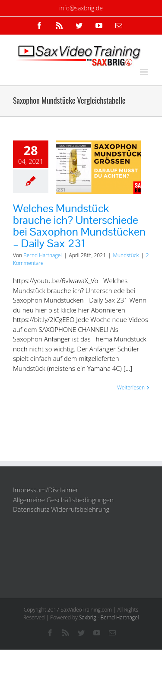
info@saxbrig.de (81, 8)
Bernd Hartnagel (42, 255)
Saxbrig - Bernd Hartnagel (109, 617)
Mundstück (126, 255)
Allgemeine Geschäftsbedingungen (63, 499)
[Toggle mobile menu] (144, 72)
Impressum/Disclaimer (45, 489)
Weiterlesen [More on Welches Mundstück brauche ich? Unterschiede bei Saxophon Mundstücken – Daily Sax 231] (131, 387)
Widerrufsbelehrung (80, 509)
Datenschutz (31, 509)
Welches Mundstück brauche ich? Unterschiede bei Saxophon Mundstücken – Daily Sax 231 (79, 226)
